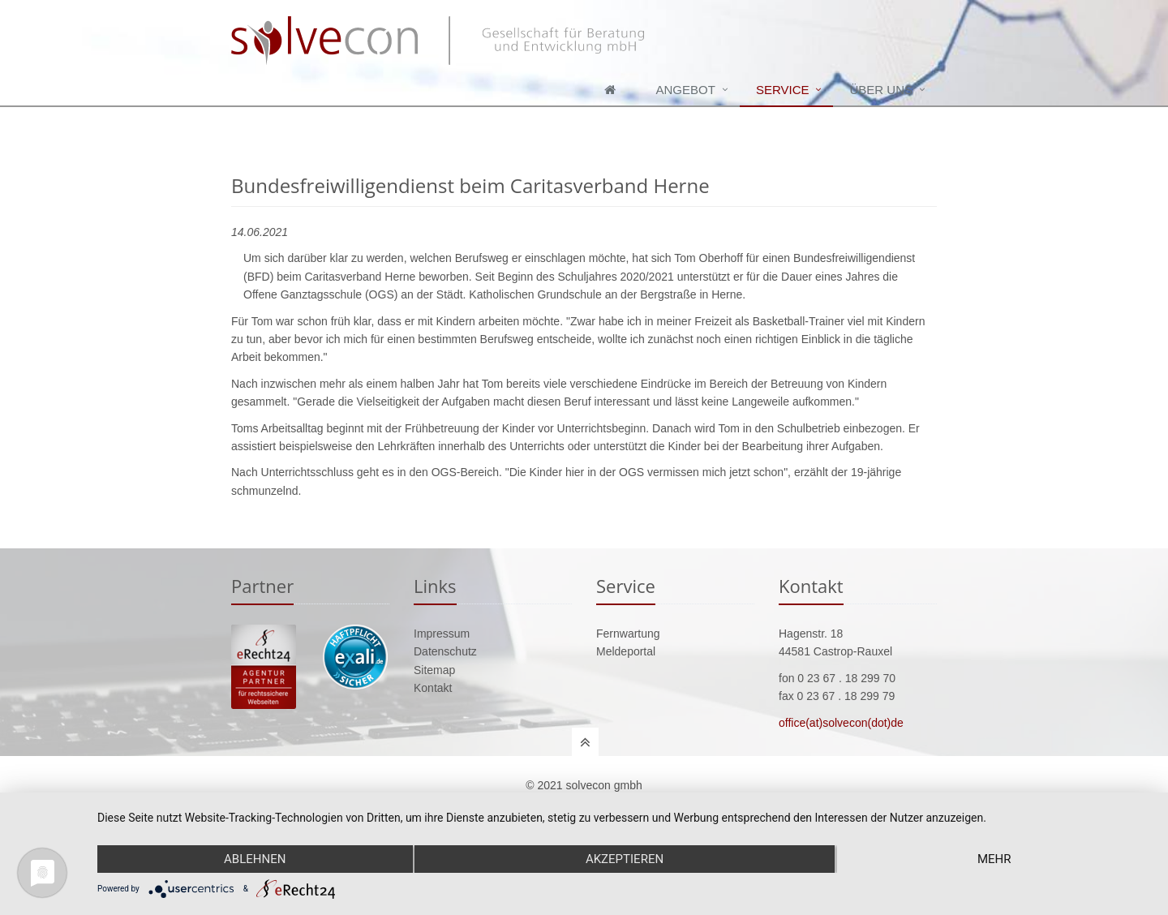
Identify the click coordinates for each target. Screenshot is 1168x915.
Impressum (442, 633)
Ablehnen (255, 859)
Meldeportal (625, 651)
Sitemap (434, 670)
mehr (994, 859)
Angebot (685, 90)
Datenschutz (445, 651)
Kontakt (433, 687)
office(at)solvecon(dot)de (841, 722)
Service (782, 90)
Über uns (880, 90)
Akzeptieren (624, 859)
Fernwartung (628, 633)
